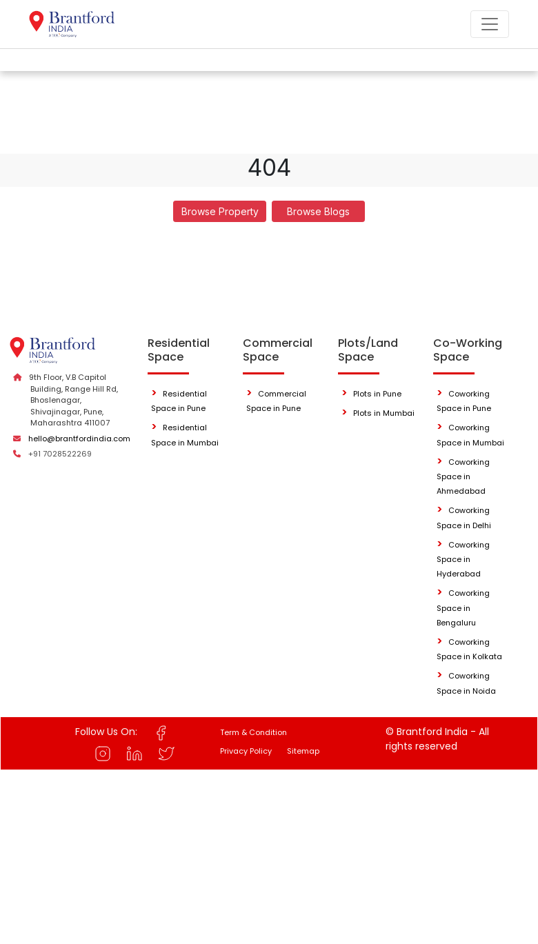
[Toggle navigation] (489, 24)
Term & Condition (253, 732)
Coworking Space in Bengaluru (463, 608)
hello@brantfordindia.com (79, 438)
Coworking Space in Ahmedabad (463, 476)
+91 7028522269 (60, 453)
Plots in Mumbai (384, 413)
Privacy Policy (246, 750)
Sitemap (303, 750)
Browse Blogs (318, 211)
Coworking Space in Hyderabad (463, 559)
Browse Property (220, 211)
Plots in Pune (377, 393)
